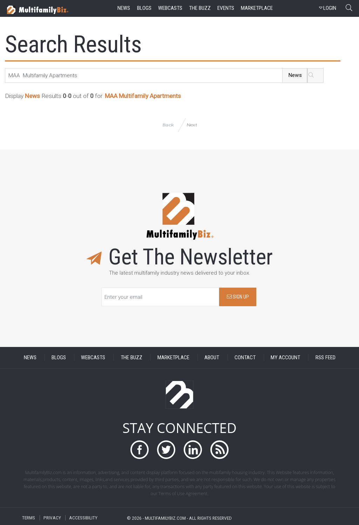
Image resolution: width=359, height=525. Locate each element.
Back (168, 125)
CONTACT (245, 357)
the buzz (200, 8)
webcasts (170, 8)
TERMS (28, 517)
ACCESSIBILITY (83, 517)
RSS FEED (326, 357)
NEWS (30, 357)
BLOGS (59, 357)
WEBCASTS (93, 357)
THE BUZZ (131, 357)
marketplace (257, 8)
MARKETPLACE (173, 357)
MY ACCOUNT (285, 357)
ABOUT (211, 357)
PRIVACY (52, 517)
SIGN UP (238, 297)
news (123, 8)
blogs (144, 8)
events (225, 8)
